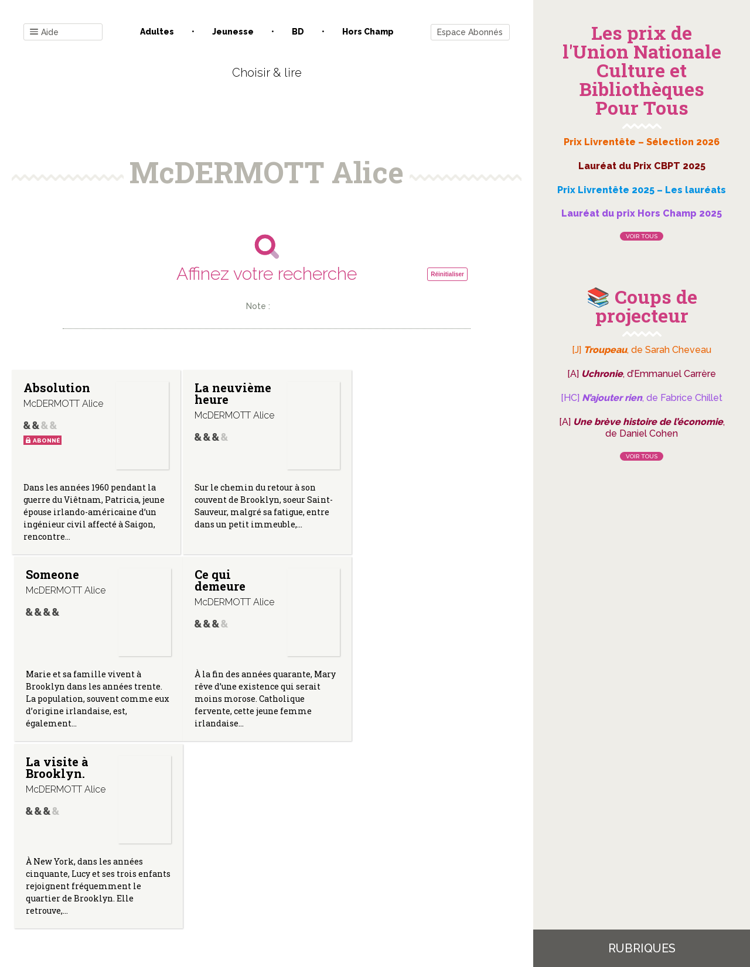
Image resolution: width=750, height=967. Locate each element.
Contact (134, 848)
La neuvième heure (232, 393)
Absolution (56, 387)
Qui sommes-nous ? (205, 848)
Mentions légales (293, 848)
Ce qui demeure (48, 580)
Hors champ (368, 31)
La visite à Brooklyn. (225, 580)
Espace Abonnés (470, 32)
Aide (44, 32)
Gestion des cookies (379, 848)
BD (298, 31)
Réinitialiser (447, 274)
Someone (390, 387)
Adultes (157, 31)
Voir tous (641, 236)
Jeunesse (233, 31)
